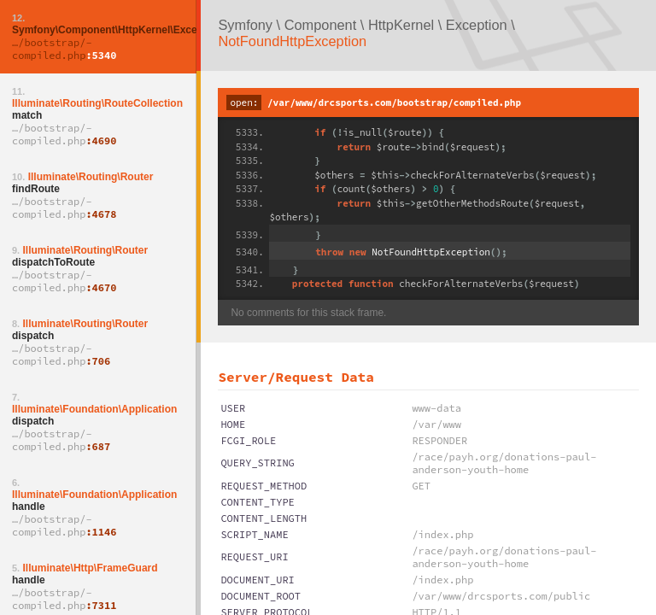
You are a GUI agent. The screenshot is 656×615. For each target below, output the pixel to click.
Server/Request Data (295, 376)
